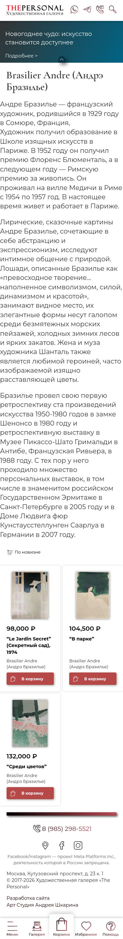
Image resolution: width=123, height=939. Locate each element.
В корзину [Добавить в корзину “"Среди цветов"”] (32, 793)
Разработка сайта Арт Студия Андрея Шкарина (42, 901)
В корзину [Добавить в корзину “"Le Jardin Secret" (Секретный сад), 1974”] (32, 678)
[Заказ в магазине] (35, 552)
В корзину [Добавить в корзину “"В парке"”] (95, 678)
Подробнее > (21, 56)
